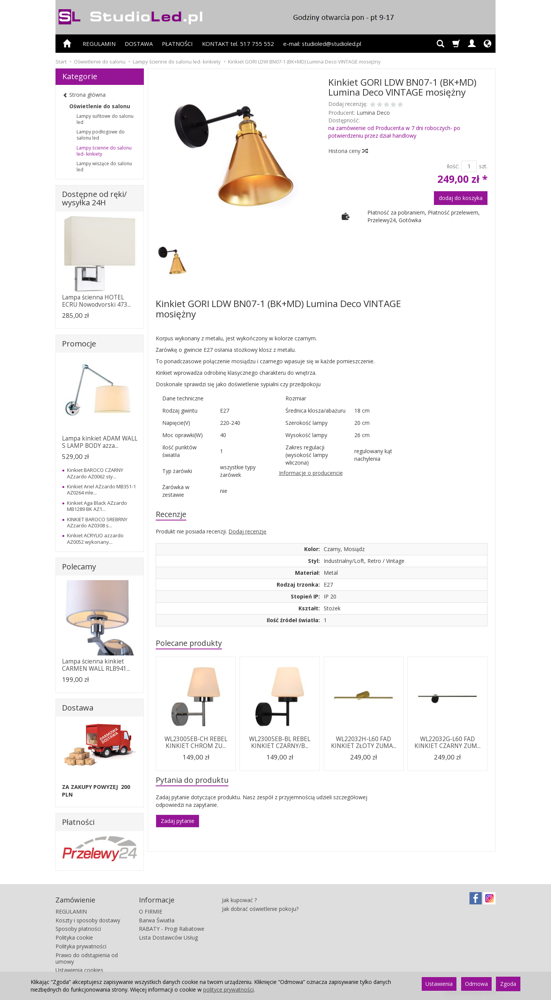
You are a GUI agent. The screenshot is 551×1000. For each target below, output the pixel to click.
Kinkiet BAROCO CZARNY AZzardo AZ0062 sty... (95, 473)
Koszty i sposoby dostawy (87, 920)
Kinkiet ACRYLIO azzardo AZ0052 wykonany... (95, 538)
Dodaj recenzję (247, 531)
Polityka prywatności (80, 946)
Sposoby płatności (78, 928)
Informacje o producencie (311, 472)
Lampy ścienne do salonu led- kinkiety (104, 151)
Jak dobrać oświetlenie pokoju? (260, 908)
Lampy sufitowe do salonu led (105, 119)
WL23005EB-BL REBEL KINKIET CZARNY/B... (279, 742)
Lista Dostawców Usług (168, 937)
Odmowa (476, 983)
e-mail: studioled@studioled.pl (322, 43)
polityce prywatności (228, 989)
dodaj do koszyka (461, 198)
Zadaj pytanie (177, 820)
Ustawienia (439, 983)
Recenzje (171, 514)
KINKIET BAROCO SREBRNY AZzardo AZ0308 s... (97, 522)
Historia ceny (347, 150)
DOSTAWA (139, 43)
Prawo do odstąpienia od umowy (86, 958)
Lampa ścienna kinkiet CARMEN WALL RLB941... (96, 664)
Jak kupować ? (239, 900)
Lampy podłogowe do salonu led (101, 134)
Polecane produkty (189, 643)
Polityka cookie (74, 937)
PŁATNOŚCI (177, 43)
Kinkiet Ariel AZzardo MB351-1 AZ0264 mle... (101, 489)
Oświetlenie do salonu (99, 106)
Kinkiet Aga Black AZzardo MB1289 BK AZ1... (97, 505)
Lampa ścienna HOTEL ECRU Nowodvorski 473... (96, 300)
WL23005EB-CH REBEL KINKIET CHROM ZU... (196, 742)
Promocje (79, 343)
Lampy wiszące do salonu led (104, 166)
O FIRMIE (150, 911)
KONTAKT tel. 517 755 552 (238, 43)
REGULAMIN (99, 43)
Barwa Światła (156, 920)
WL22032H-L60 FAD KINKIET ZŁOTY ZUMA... (363, 742)
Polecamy (79, 566)
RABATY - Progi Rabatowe (171, 928)
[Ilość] (469, 166)
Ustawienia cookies (79, 970)
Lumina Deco (373, 112)
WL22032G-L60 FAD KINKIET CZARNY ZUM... (447, 742)
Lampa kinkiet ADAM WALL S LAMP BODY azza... (99, 441)
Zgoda (508, 983)
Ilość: (453, 166)
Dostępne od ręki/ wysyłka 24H (94, 198)
